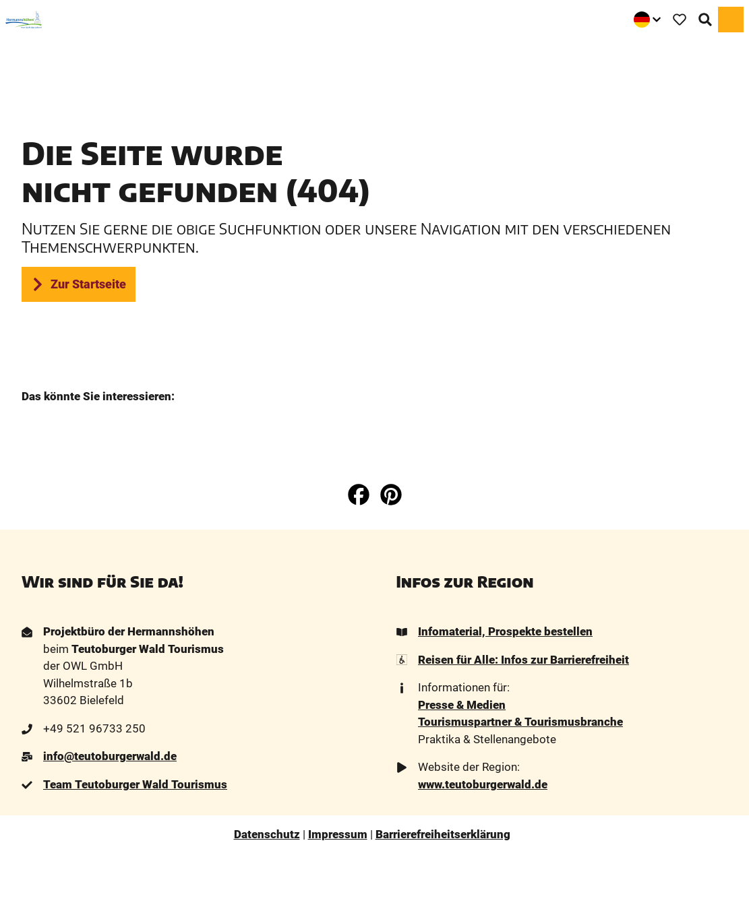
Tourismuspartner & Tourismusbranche (520, 722)
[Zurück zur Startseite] (23, 19)
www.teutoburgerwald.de (482, 784)
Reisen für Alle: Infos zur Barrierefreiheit (523, 659)
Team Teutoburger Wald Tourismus (135, 784)
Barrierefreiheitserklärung (443, 834)
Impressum (337, 834)
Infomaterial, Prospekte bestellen (505, 631)
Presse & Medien (462, 705)
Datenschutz (267, 834)
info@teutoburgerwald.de (110, 756)
